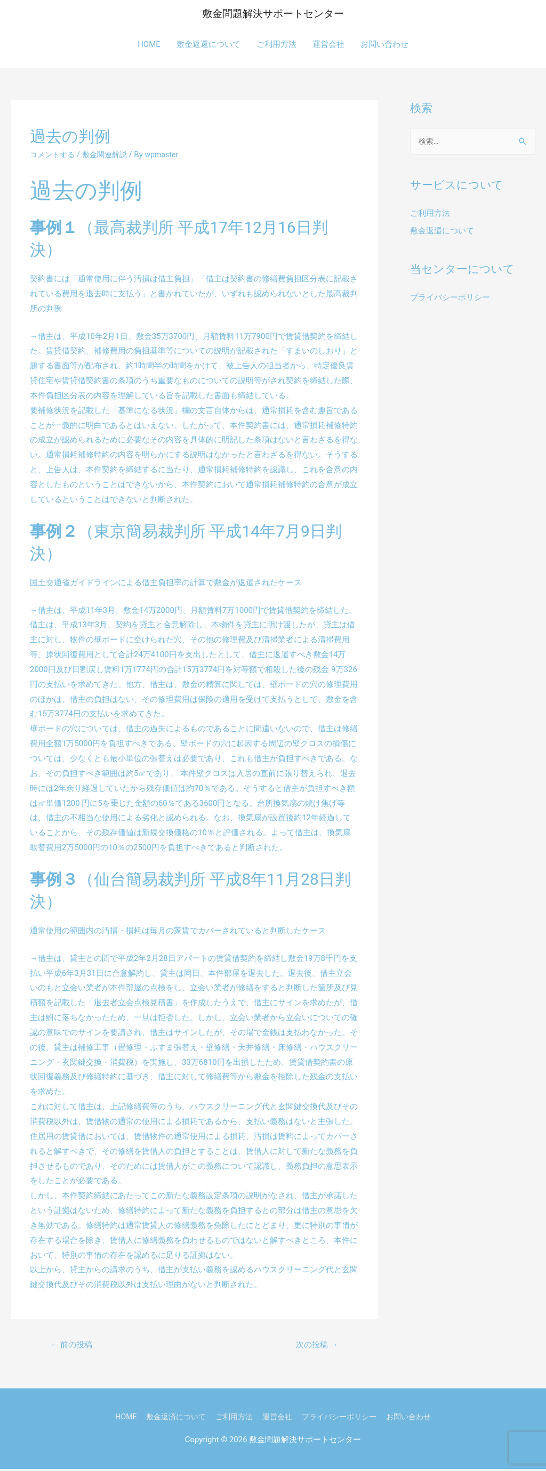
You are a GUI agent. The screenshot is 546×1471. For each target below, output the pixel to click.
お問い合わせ (384, 45)
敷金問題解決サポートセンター (273, 14)
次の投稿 (315, 1346)
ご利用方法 (276, 45)
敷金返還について (208, 45)
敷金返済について (170, 1419)
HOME (149, 45)
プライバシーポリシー (450, 299)
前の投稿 (73, 1346)
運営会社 (328, 45)
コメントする (54, 155)
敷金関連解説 (109, 155)
